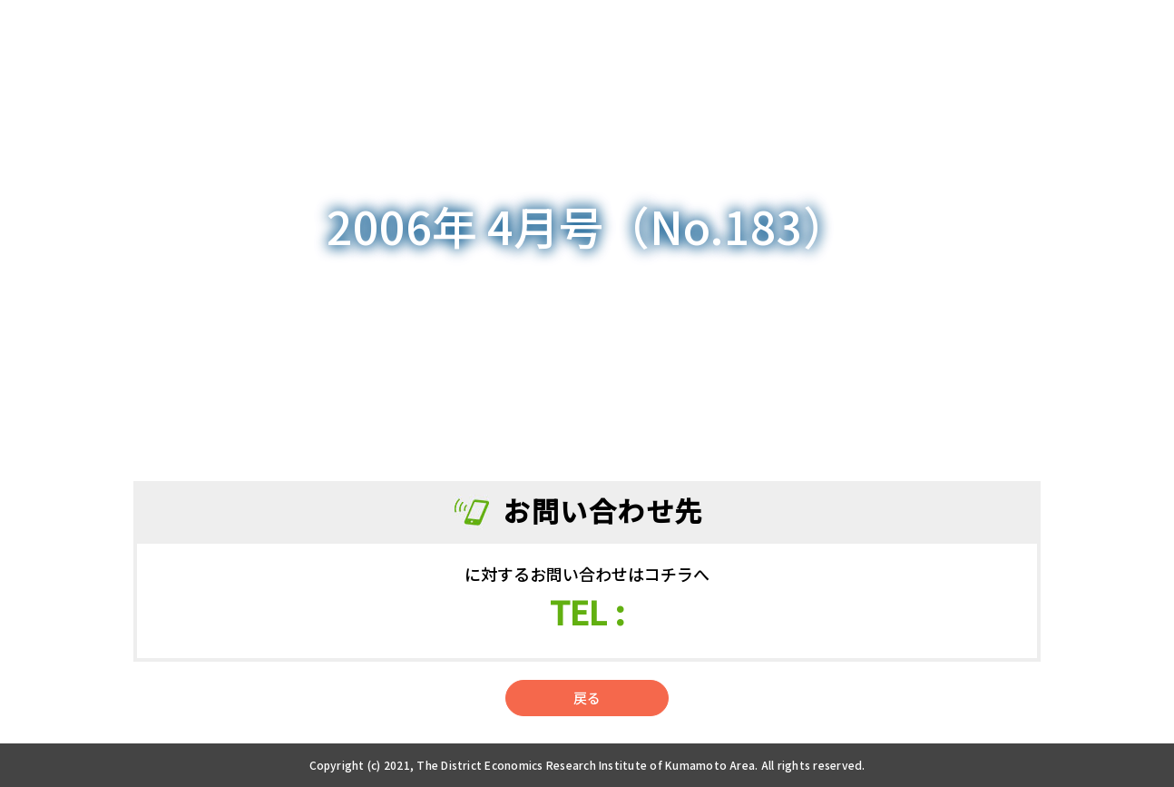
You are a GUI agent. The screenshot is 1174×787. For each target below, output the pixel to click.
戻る (587, 697)
